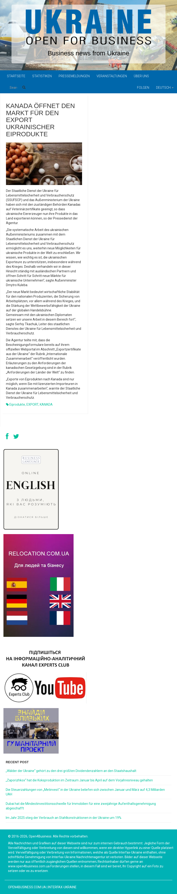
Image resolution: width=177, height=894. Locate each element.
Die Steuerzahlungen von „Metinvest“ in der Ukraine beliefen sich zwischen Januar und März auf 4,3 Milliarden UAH (85, 792)
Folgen (143, 87)
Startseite (16, 76)
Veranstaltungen (112, 76)
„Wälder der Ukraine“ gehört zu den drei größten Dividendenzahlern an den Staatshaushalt (71, 771)
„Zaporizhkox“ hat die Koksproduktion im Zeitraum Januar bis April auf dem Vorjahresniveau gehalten (79, 780)
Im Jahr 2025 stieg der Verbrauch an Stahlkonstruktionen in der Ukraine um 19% (63, 818)
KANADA (46, 404)
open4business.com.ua (27, 887)
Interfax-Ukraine (62, 887)
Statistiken (42, 76)
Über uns (141, 76)
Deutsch (165, 87)
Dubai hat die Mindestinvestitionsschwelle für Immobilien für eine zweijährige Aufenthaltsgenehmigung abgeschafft (81, 806)
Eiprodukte (17, 404)
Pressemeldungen (74, 76)
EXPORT (32, 404)
